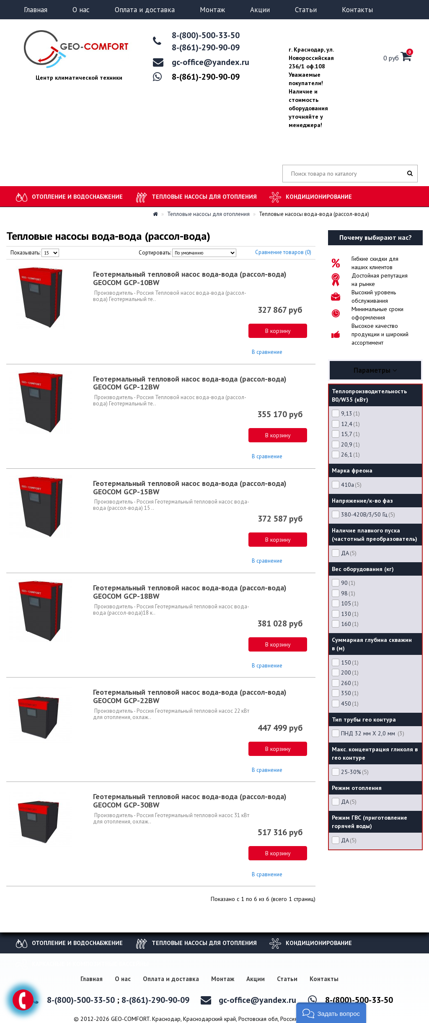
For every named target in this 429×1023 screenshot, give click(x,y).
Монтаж (212, 9)
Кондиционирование (319, 196)
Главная (35, 9)
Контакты (357, 9)
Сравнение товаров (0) (283, 252)
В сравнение (267, 352)
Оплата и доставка (145, 9)
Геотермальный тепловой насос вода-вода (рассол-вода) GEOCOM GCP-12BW (190, 383)
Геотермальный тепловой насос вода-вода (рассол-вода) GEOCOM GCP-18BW (190, 592)
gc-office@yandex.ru (210, 62)
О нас (81, 9)
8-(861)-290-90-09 (206, 47)
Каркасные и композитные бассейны (90, 964)
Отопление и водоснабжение (77, 196)
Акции (260, 9)
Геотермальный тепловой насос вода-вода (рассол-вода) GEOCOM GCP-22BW (190, 696)
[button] (331, 1012)
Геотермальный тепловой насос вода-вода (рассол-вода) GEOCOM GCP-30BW (190, 801)
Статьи (306, 9)
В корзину (278, 331)
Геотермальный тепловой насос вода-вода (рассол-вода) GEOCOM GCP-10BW (190, 278)
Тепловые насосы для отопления (204, 196)
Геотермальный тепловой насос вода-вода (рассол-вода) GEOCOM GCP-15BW (190, 487)
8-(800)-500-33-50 (206, 35)
